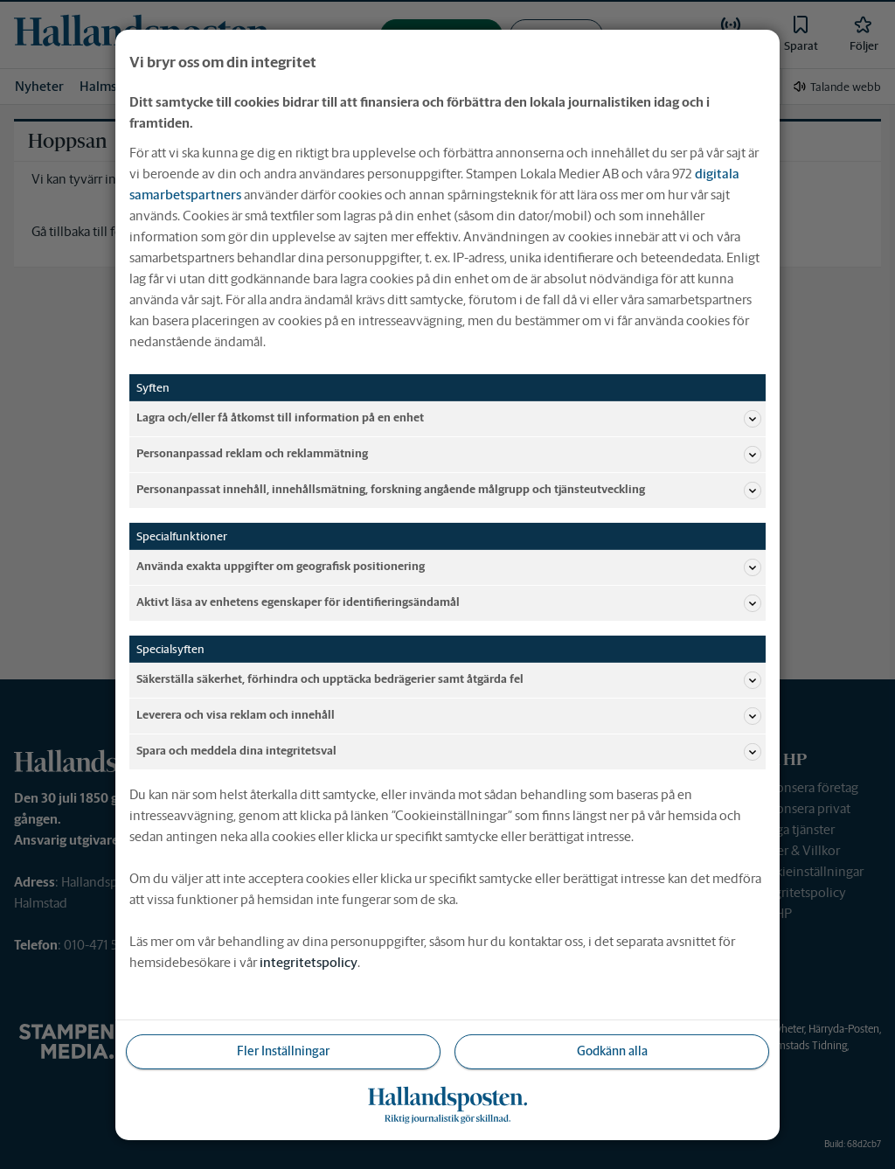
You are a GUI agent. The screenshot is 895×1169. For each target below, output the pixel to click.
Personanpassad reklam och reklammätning (448, 454)
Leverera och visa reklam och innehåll (448, 715)
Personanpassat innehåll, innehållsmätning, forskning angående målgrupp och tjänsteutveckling (448, 489)
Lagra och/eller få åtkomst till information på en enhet (448, 418)
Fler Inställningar (283, 1051)
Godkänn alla (612, 1051)
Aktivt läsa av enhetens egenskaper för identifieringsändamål (448, 602)
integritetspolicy (308, 961)
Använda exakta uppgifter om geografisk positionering (448, 566)
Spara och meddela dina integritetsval (448, 751)
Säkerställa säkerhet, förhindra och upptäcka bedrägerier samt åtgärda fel (448, 679)
